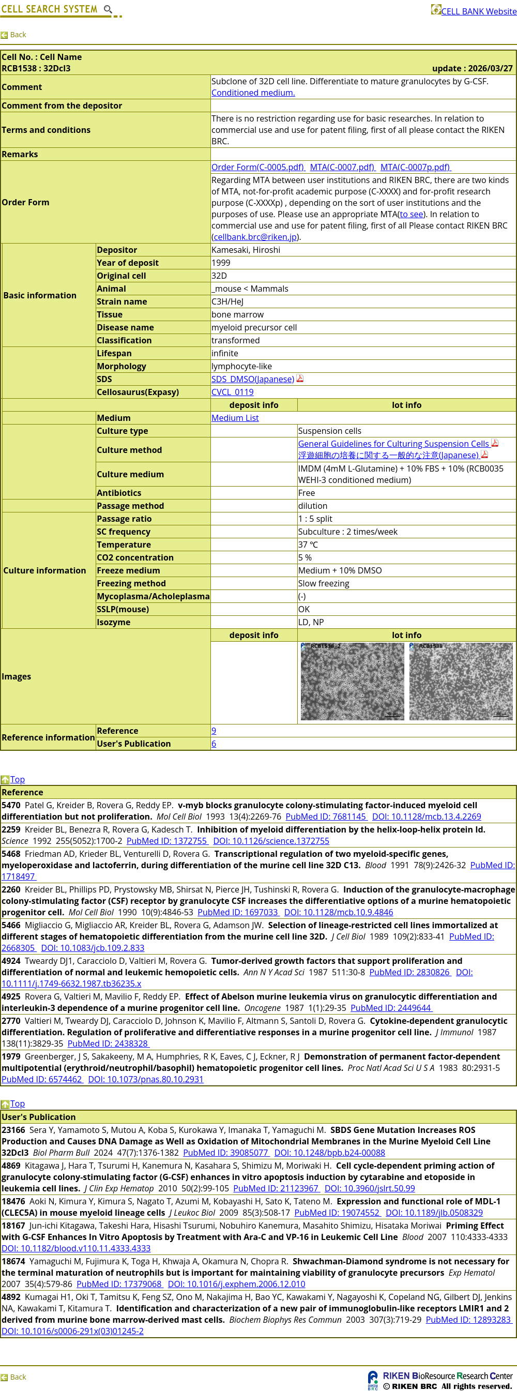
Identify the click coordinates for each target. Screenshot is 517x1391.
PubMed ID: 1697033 (238, 912)
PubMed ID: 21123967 (276, 1188)
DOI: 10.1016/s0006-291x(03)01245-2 (73, 1331)
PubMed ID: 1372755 (168, 840)
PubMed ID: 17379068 (120, 1284)
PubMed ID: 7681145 (327, 816)
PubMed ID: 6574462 (43, 1079)
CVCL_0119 (232, 392)
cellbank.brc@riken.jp (255, 237)
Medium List (235, 418)
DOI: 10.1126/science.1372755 (271, 840)
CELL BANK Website (474, 11)
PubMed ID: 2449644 (392, 1008)
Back (13, 34)
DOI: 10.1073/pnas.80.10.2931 (146, 1079)
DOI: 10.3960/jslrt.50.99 (370, 1188)
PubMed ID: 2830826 (410, 972)
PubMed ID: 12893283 (469, 1319)
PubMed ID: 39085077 (226, 1152)
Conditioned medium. (253, 92)
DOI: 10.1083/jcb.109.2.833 (93, 948)
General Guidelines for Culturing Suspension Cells (398, 443)
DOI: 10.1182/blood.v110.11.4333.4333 (76, 1248)
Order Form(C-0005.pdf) (258, 167)
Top (12, 779)
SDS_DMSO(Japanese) (252, 379)
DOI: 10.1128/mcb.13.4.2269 (426, 816)
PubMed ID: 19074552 (338, 1212)
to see (411, 214)
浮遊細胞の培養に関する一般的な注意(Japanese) (393, 455)
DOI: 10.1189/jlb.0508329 (434, 1212)
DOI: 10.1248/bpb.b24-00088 (330, 1152)
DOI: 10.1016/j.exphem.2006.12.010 (237, 1284)
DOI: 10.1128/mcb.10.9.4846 (338, 912)
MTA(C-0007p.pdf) (416, 167)
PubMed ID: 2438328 (109, 1043)
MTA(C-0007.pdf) (343, 167)
